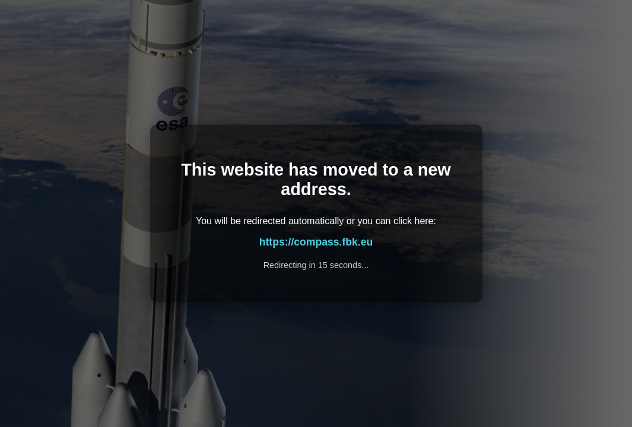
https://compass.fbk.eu (316, 242)
